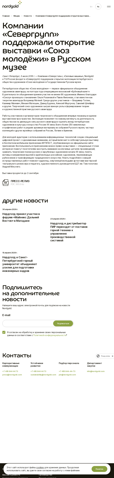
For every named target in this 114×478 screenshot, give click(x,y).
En (91, 7)
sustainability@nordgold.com (43, 375)
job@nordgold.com (67, 375)
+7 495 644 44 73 (10, 371)
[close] (112, 356)
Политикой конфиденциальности (49, 335)
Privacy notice (105, 356)
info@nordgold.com (95, 371)
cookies (40, 467)
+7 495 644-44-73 (67, 371)
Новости (27, 16)
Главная (5, 16)
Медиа (17, 16)
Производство (45, 475)
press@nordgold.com (12, 375)
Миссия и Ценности (11, 475)
